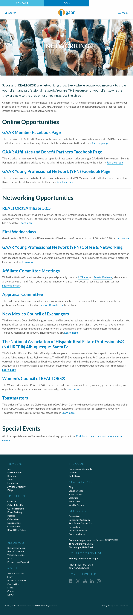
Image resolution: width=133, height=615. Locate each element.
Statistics (73, 497)
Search (10, 12)
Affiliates (83, 277)
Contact (22, 3)
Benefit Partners (102, 277)
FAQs (10, 490)
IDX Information (15, 551)
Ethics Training (14, 512)
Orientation (13, 519)
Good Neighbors (77, 534)
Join (9, 469)
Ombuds (73, 472)
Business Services (16, 548)
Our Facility (13, 584)
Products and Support (18, 562)
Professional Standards (80, 469)
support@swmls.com (52, 305)
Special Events (76, 490)
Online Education (15, 505)
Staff (9, 576)
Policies (11, 515)
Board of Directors (16, 580)
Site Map (104, 606)
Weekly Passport (77, 505)
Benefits (11, 476)
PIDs (9, 558)
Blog (71, 487)
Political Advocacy (78, 530)
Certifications (14, 526)
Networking (74, 527)
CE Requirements (15, 508)
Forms (10, 479)
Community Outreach (79, 519)
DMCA (10, 594)
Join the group (100, 143)
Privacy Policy (113, 606)
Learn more (26, 222)
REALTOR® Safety (16, 530)
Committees (75, 516)
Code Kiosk (74, 476)
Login (67, 3)
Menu (123, 12)
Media (10, 587)
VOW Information (16, 555)
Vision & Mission (15, 573)
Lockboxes (12, 483)
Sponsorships (75, 494)
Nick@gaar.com (11, 285)
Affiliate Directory (16, 486)
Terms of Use (123, 606)
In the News (74, 501)
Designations (14, 522)
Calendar (11, 501)
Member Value (14, 472)
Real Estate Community (80, 523)
